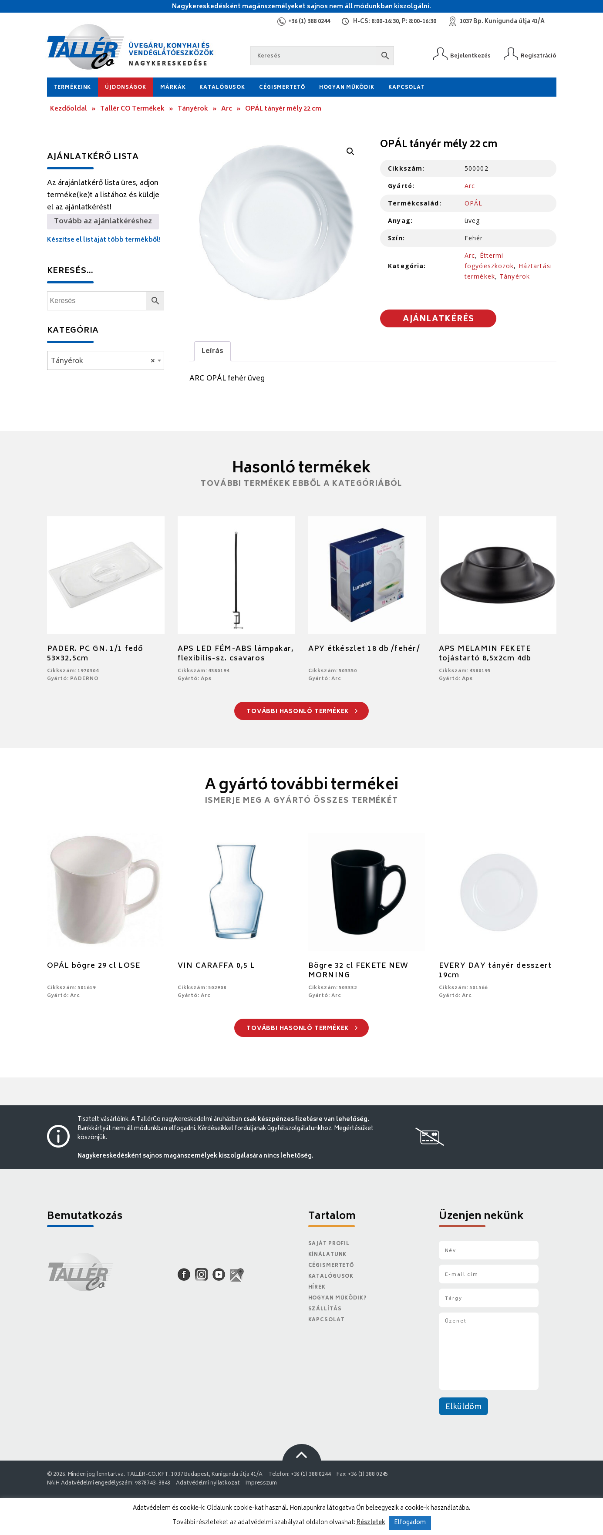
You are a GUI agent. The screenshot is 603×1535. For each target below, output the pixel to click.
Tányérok (193, 109)
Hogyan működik (346, 88)
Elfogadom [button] (410, 1523)
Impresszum (261, 1483)
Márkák (172, 88)
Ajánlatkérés (438, 320)
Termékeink (72, 88)
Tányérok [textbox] (103, 361)
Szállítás (325, 1309)
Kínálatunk (327, 1255)
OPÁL (473, 203)
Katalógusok (222, 88)
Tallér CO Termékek (132, 109)
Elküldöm (463, 1407)
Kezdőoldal (68, 109)
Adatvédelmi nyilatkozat (207, 1483)
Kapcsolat (406, 88)
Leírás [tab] (212, 351)
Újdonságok (125, 88)
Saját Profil (329, 1244)
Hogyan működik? (337, 1298)
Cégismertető (282, 88)
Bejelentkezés (470, 56)
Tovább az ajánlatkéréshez (103, 221)
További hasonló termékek (301, 712)
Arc (226, 109)
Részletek (371, 1523)
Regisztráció (538, 56)
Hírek (317, 1287)
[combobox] (105, 360)
